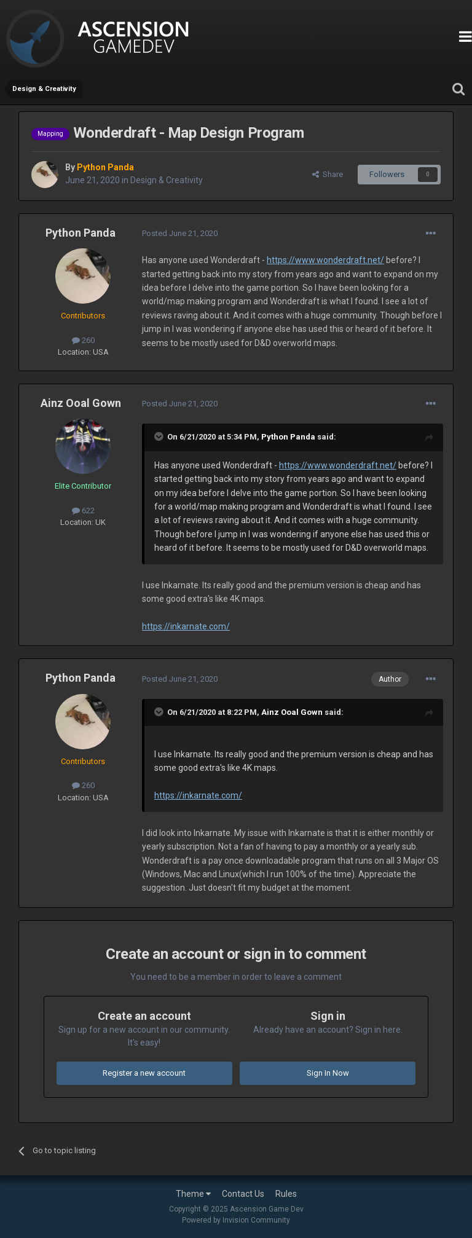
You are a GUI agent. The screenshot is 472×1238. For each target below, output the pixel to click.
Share (327, 174)
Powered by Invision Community (236, 1220)
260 (83, 340)
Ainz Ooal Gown (81, 402)
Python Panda (80, 232)
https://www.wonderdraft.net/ (325, 260)
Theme (193, 1194)
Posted (180, 233)
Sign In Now (328, 1073)
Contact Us (243, 1194)
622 (83, 510)
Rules (286, 1194)
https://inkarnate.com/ (186, 626)
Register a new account (144, 1073)
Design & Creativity (166, 180)
